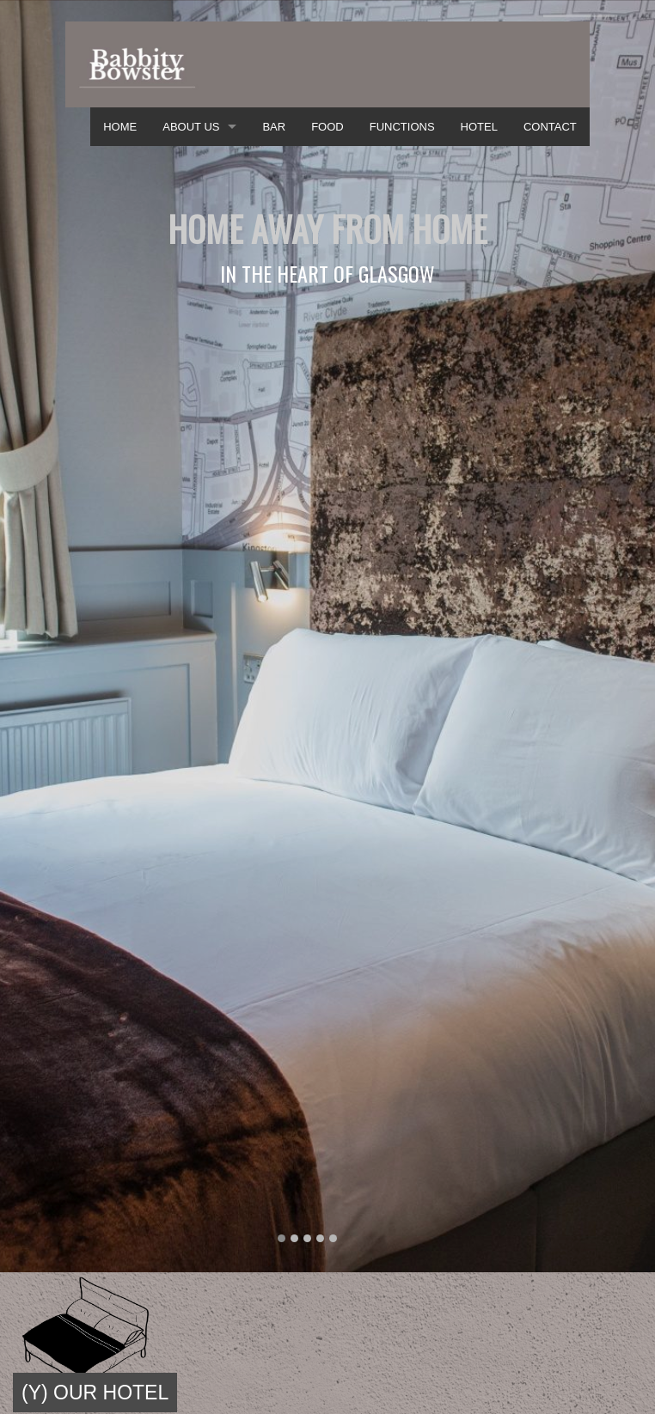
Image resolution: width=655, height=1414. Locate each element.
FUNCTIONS (402, 126)
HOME (120, 126)
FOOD (327, 126)
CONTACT (550, 126)
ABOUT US (190, 126)
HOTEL (479, 126)
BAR (273, 126)
